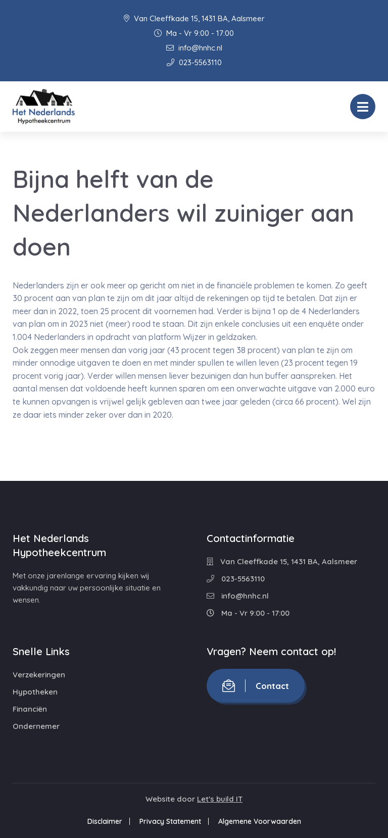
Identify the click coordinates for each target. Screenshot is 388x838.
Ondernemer (36, 726)
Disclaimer (104, 821)
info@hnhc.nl (194, 48)
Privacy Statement (170, 821)
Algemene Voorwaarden (259, 821)
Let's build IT (220, 799)
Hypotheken (35, 692)
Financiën (30, 709)
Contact (255, 685)
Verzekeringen (39, 674)
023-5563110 (194, 62)
